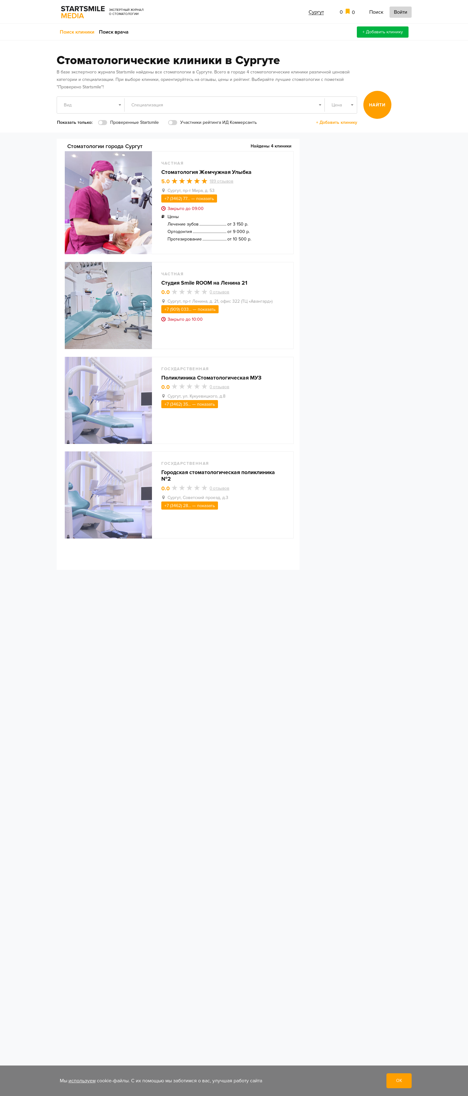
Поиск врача (114, 32)
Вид (68, 105)
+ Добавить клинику (382, 32)
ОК (399, 1080)
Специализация (147, 105)
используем (82, 1081)
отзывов (224, 182)
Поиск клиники (77, 32)
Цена (337, 105)
